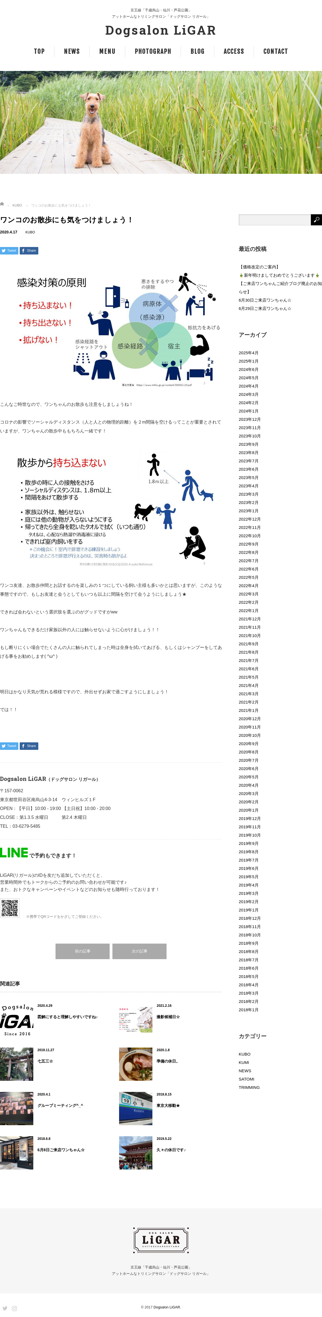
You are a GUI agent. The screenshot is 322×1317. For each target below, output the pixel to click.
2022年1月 (249, 610)
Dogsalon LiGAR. (167, 1307)
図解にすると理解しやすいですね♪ (67, 1017)
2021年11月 (250, 627)
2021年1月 (249, 710)
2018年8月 (249, 951)
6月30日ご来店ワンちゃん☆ (265, 300)
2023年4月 (249, 485)
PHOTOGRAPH (153, 51)
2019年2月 (249, 901)
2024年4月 (249, 386)
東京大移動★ (168, 1105)
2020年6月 (249, 768)
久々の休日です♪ (171, 1150)
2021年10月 (250, 635)
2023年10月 (250, 436)
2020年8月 (249, 752)
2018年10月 (250, 935)
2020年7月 (249, 760)
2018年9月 (249, 943)
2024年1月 (249, 411)
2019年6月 (249, 868)
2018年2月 (249, 1001)
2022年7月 (249, 560)
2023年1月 (249, 510)
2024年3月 (249, 394)
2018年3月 (249, 993)
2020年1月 (249, 810)
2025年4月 (249, 352)
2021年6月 (249, 668)
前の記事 (82, 951)
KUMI (244, 1062)
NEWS (72, 51)
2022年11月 (250, 527)
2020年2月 (249, 801)
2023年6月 (249, 469)
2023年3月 (249, 494)
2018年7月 (249, 959)
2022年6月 (249, 569)
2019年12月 (250, 818)
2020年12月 (250, 718)
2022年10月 (250, 535)
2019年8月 (249, 851)
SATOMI (246, 1079)
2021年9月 (249, 643)
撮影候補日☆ (168, 1017)
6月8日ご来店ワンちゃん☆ (61, 1150)
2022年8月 (249, 552)
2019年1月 (249, 910)
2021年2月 (249, 702)
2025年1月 (249, 361)
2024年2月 (249, 402)
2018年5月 (249, 976)
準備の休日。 (168, 1061)
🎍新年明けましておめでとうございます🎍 (279, 275)
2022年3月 (249, 594)
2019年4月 (249, 885)
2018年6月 (249, 968)
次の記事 (139, 951)
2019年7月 (249, 860)
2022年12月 (250, 519)
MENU (107, 51)
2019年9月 (249, 843)
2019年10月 (250, 835)
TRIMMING (249, 1087)
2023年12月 (250, 419)
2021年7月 (249, 660)
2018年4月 (249, 984)
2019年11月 (250, 826)
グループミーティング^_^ (60, 1105)
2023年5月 (249, 477)
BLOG (197, 51)
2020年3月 (249, 793)
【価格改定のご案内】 (259, 266)
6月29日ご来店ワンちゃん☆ (265, 308)
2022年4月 (249, 585)
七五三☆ (45, 1061)
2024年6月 (249, 369)
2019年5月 (249, 876)
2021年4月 (249, 685)
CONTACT (275, 51)
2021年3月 (249, 693)
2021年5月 (249, 677)
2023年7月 (249, 460)
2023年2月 (249, 502)
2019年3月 (249, 893)
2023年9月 (249, 444)
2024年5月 (249, 377)
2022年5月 (249, 577)
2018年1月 (249, 1009)
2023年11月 (250, 427)
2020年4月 (249, 785)
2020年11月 (250, 727)
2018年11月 (250, 926)
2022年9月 (249, 544)
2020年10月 (250, 735)
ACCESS (234, 51)
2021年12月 (250, 619)
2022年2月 (249, 602)
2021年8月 (249, 652)
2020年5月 (249, 777)
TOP (39, 51)
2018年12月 (250, 918)
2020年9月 (249, 743)
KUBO (17, 205)
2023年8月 (249, 452)
